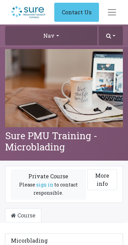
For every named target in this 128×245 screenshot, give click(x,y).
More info (102, 179)
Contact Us (76, 12)
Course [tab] (23, 215)
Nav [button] (49, 35)
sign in (44, 184)
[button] (111, 35)
